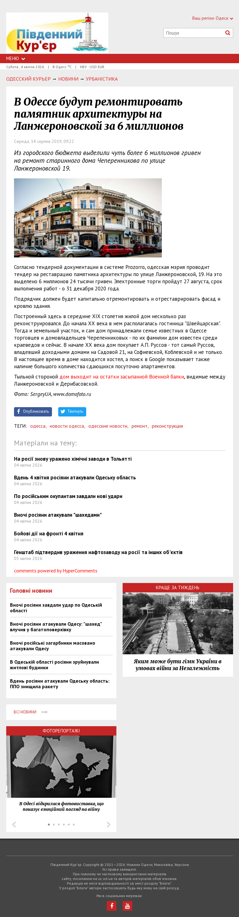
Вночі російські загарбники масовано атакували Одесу (52, 645)
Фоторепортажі (61, 731)
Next (108, 824)
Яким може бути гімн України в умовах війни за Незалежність (178, 665)
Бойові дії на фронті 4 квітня (48, 533)
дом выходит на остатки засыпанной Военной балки (121, 376)
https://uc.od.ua (57, 33)
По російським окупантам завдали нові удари (68, 496)
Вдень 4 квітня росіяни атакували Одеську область (75, 477)
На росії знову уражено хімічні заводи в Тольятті (73, 458)
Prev (14, 824)
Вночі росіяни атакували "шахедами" (58, 514)
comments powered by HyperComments (55, 570)
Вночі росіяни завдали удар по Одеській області (56, 608)
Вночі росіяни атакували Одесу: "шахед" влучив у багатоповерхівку (56, 626)
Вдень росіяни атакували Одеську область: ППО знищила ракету (60, 683)
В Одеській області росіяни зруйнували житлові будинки (54, 664)
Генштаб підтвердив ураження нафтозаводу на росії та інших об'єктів (98, 552)
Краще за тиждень (177, 587)
